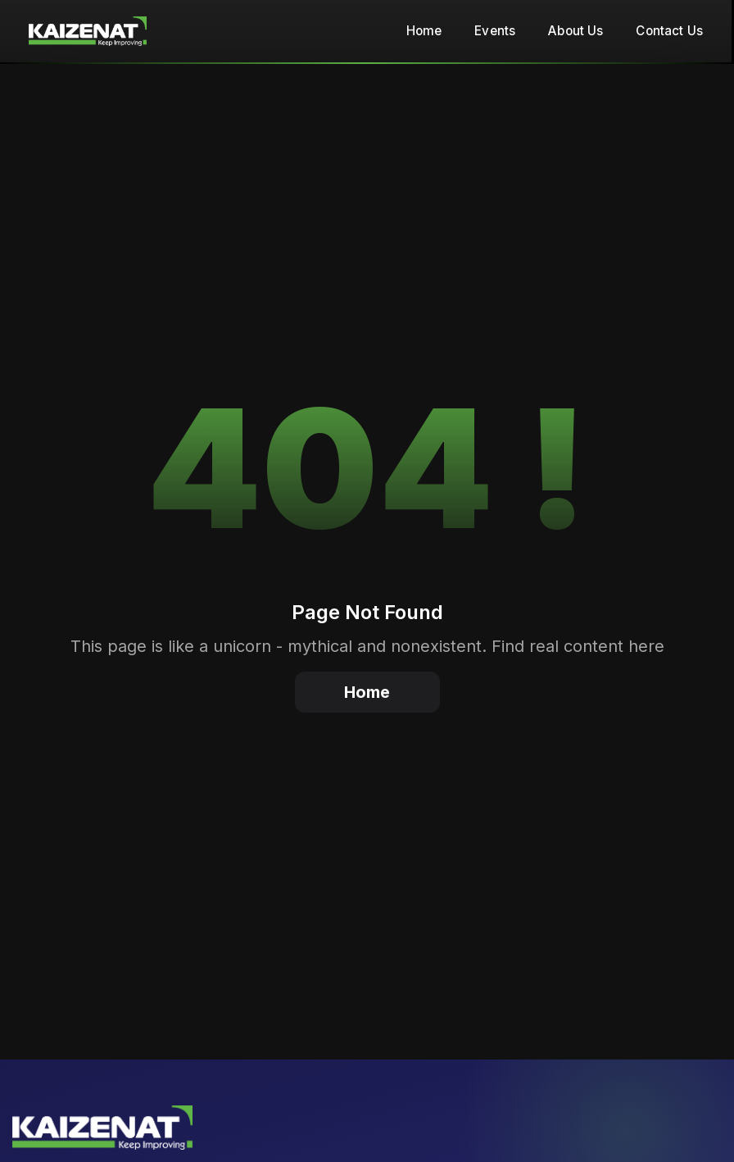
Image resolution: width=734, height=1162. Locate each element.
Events (494, 31)
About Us (575, 31)
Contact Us (669, 31)
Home (424, 31)
